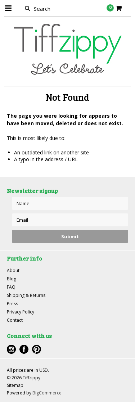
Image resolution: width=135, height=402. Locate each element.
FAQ (11, 287)
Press (12, 304)
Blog (11, 279)
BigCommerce (47, 393)
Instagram (11, 349)
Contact (15, 320)
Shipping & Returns (26, 295)
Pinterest (36, 349)
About (13, 270)
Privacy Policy (20, 312)
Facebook (23, 349)
